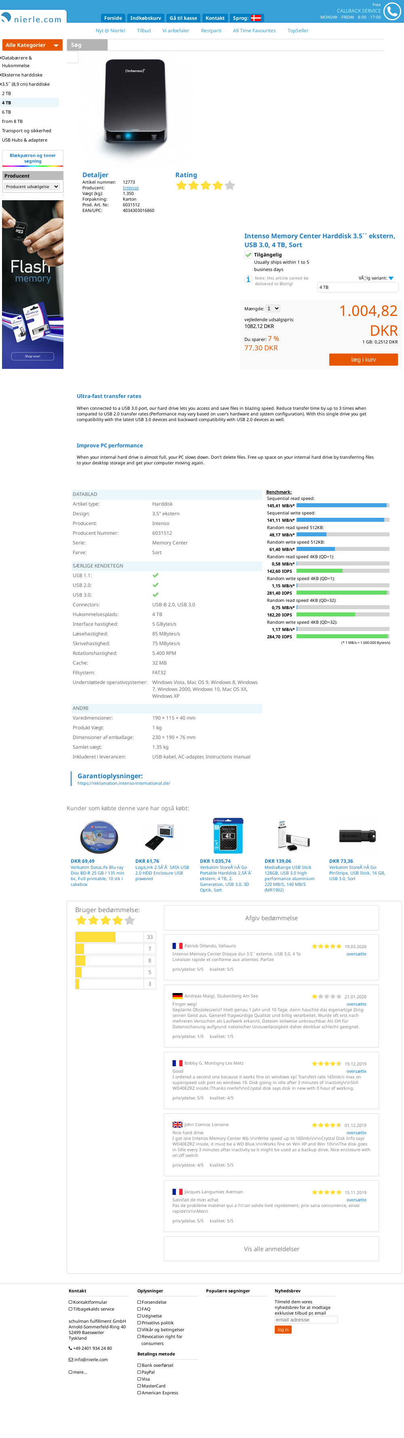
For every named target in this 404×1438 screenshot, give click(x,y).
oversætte (356, 954)
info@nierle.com (89, 1359)
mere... (79, 1372)
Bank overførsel (156, 1365)
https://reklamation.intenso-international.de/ (124, 783)
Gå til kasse (183, 18)
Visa (144, 1379)
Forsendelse (152, 1302)
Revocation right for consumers (160, 1340)
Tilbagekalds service (92, 1309)
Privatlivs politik (156, 1323)
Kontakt (215, 18)
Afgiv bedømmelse (271, 918)
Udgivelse (150, 1316)
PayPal (147, 1372)
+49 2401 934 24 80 (91, 1348)
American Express (158, 1393)
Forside (113, 18)
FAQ (144, 1309)
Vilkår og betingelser (161, 1329)
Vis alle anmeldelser (271, 1249)
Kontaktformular (89, 1302)
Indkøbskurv (145, 18)
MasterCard (152, 1386)
